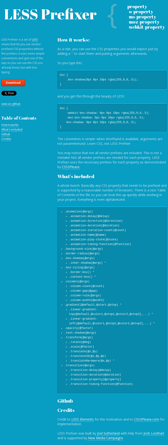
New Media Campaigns (105, 438)
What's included (11, 129)
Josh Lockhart (154, 433)
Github (5, 134)
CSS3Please (71, 167)
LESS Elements (82, 419)
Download (13, 83)
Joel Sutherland (108, 433)
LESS (35, 39)
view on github (11, 104)
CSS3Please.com (146, 419)
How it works (9, 125)
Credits (6, 139)
